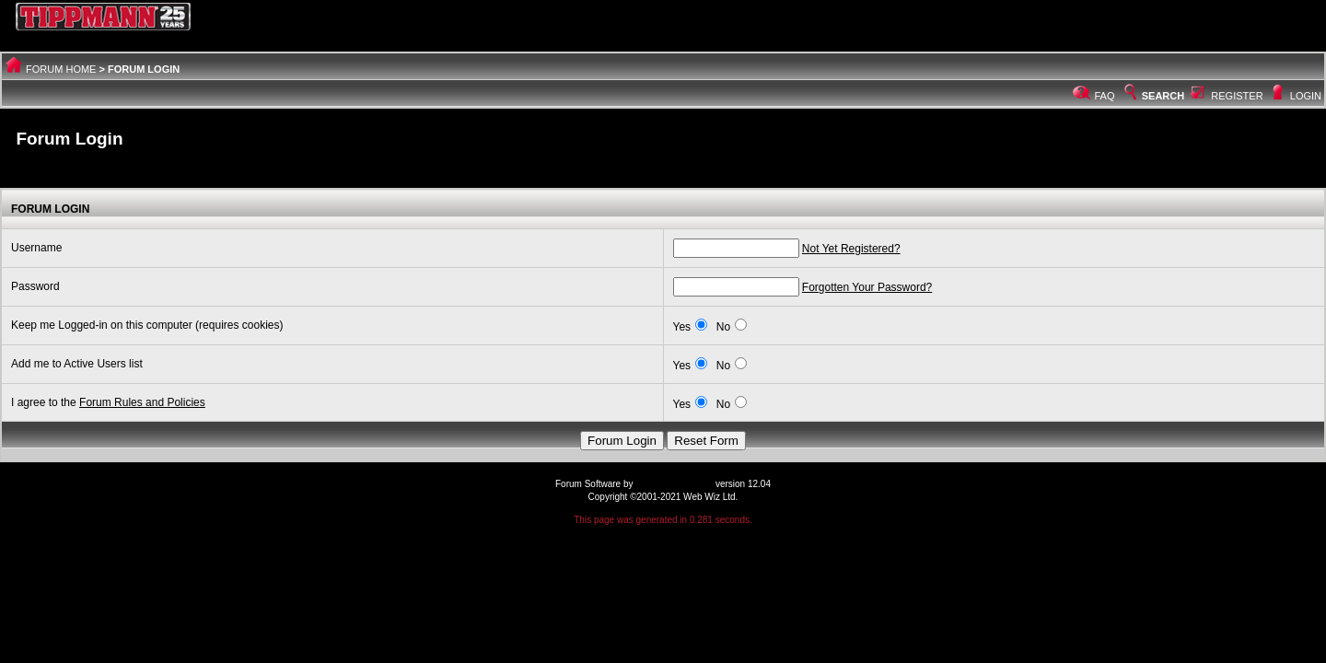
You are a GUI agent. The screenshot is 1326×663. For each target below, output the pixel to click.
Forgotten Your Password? (867, 287)
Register (1236, 95)
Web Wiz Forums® (674, 484)
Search (1153, 95)
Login (1305, 95)
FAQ (1105, 95)
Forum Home (61, 69)
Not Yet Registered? (851, 248)
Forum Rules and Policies (142, 402)
